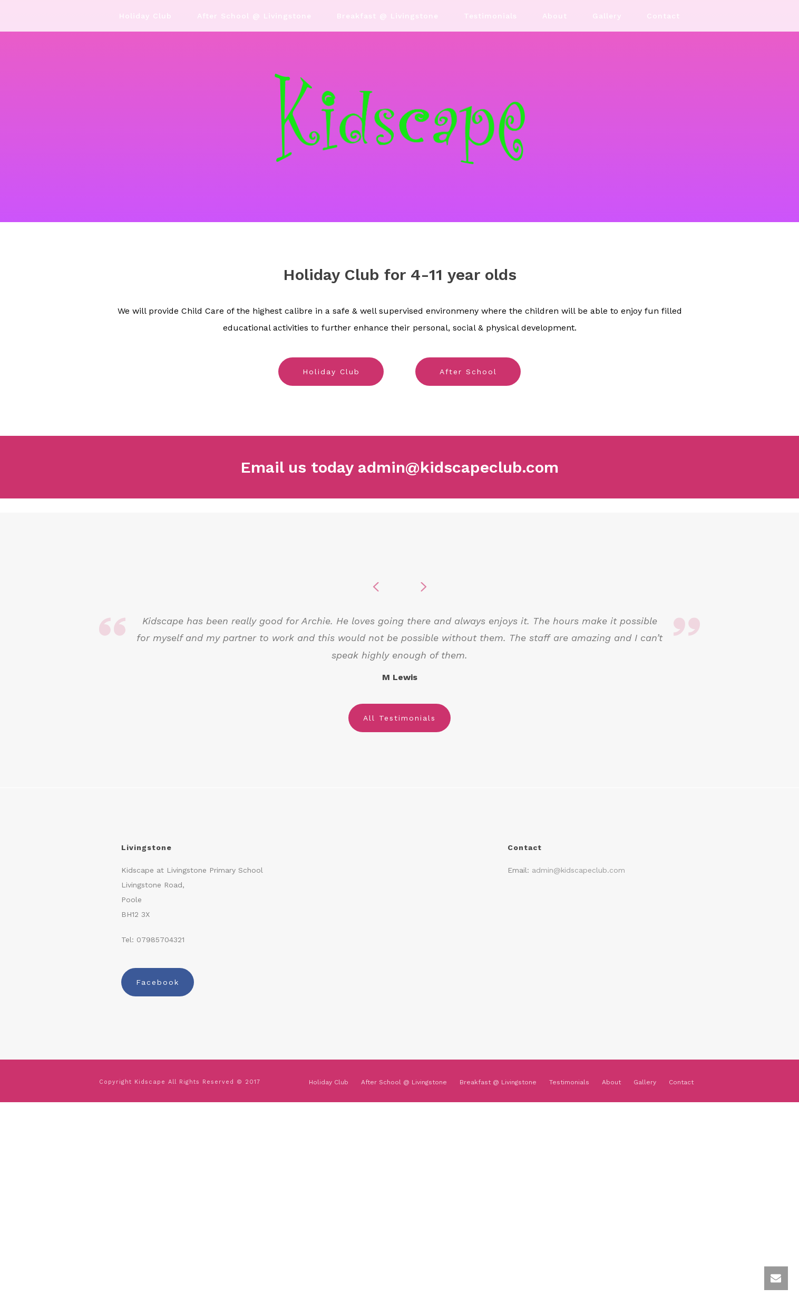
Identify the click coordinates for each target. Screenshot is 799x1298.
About (554, 16)
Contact (663, 16)
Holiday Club (145, 16)
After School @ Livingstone (254, 16)
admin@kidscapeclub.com (458, 467)
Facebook (157, 982)
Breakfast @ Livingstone (388, 16)
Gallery (606, 16)
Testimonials (490, 16)
